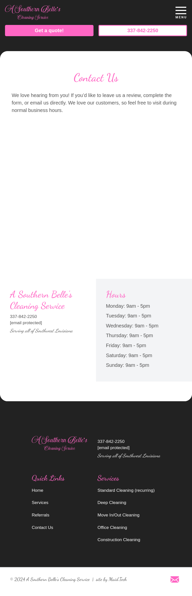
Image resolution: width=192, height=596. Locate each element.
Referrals (40, 514)
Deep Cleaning (112, 502)
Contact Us (42, 527)
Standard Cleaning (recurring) (126, 490)
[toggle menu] (180, 12)
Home (37, 490)
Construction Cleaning (119, 539)
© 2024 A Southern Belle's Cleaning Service (50, 579)
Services (40, 502)
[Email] (174, 579)
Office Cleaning (112, 527)
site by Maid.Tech (111, 579)
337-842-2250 (142, 30)
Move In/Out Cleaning (119, 514)
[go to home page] (72, 12)
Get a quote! (49, 30)
